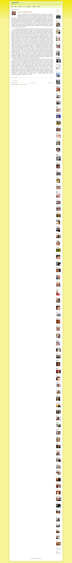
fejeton (38, 6)
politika (15, 6)
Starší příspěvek (50, 82)
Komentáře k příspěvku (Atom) (23, 84)
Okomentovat (15, 80)
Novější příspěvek (14, 82)
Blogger (40, 558)
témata (58, 9)
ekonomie (20, 6)
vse (24, 6)
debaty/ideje (28, 6)
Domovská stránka (32, 82)
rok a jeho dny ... (15, 2)
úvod (12, 6)
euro (57, 10)
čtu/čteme (34, 6)
